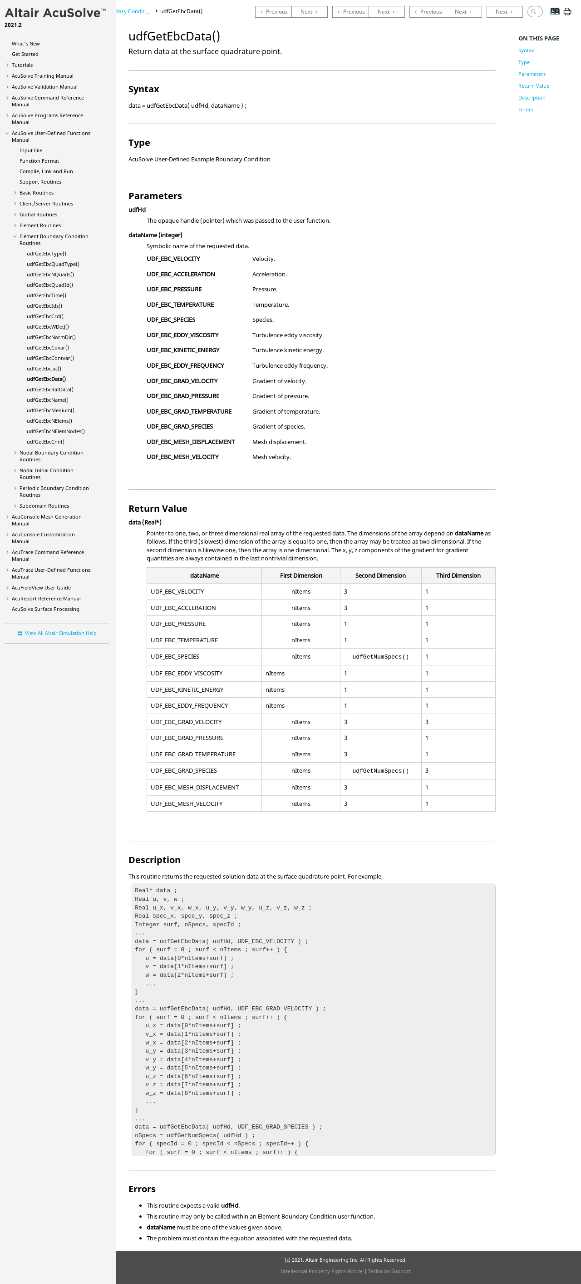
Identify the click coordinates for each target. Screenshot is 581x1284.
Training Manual (43, 75)
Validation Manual (45, 86)
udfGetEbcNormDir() (51, 337)
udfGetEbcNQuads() (50, 274)
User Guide (41, 587)
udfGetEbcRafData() (50, 389)
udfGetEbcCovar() (48, 347)
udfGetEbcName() (48, 399)
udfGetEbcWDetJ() (48, 326)
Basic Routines (37, 192)
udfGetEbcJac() (44, 368)
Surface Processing (45, 608)
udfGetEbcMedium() (50, 410)
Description (532, 97)
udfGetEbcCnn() (45, 441)
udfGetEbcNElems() (49, 420)
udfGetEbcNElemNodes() (56, 431)
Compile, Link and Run (46, 171)
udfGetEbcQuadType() (53, 263)
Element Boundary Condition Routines (127, 11)
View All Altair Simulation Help (61, 633)
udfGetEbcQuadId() (50, 284)
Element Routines (40, 225)
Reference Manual (46, 598)
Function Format (39, 160)
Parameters (532, 73)
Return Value (533, 85)
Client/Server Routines (46, 203)
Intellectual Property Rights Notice (322, 1271)
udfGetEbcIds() (44, 305)
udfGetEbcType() (46, 253)
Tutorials (22, 64)
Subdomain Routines (44, 505)
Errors (525, 109)
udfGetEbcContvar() (50, 358)
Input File (31, 150)
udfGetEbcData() (46, 378)
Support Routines (40, 181)
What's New (26, 43)
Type (524, 62)
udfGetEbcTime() (46, 295)
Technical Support (389, 1271)
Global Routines (38, 214)
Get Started (25, 53)
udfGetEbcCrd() (45, 316)
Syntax (526, 50)
